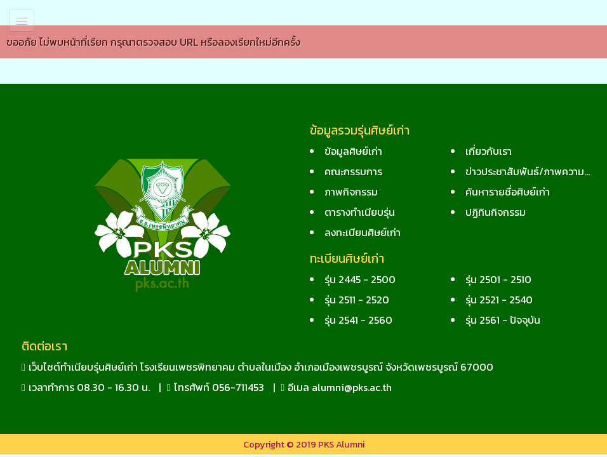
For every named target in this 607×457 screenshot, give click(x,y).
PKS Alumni (341, 444)
